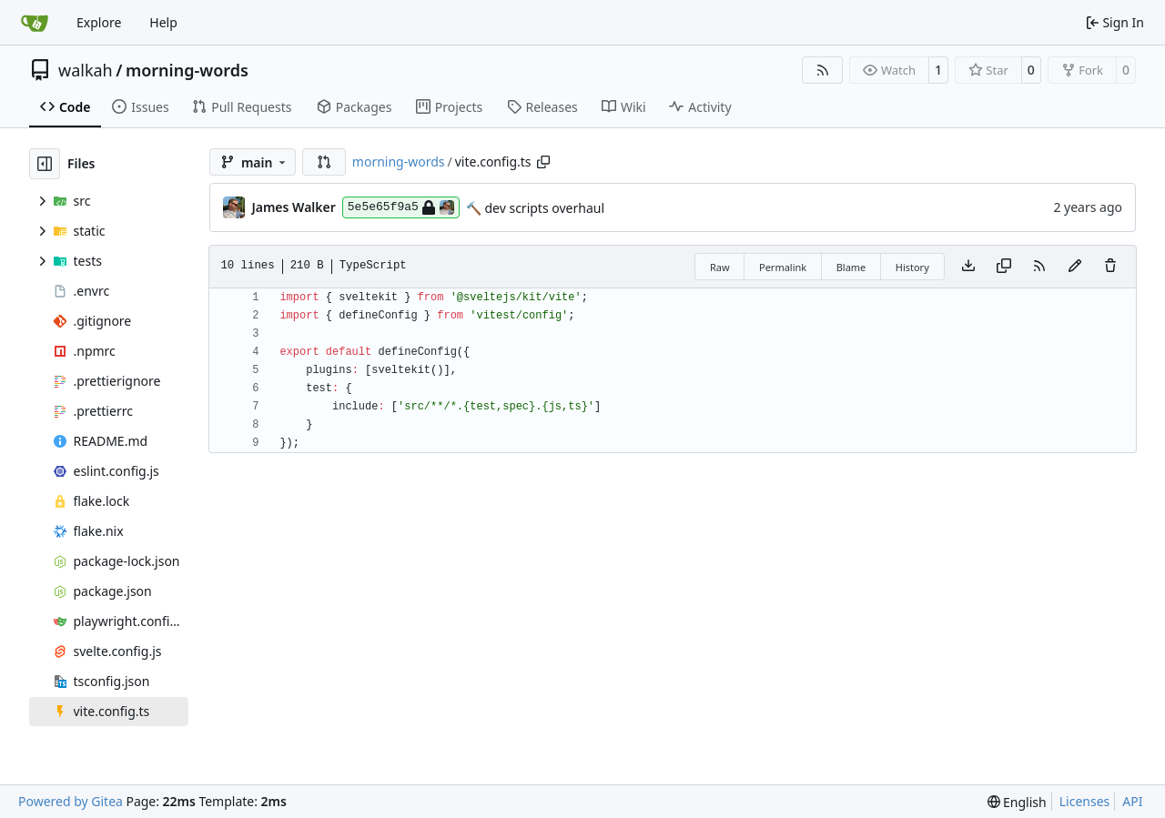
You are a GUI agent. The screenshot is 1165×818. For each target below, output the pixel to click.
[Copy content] (1003, 266)
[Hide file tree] (44, 163)
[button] (324, 162)
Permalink (782, 267)
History (912, 267)
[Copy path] (543, 162)
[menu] (1017, 802)
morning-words (187, 70)
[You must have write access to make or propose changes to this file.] (1110, 266)
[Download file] (968, 266)
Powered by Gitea (70, 801)
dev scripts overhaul (542, 208)
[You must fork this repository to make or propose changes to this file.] (1074, 266)
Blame (851, 267)
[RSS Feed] (823, 70)
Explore (98, 22)
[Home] (34, 22)
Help (163, 22)
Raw (720, 267)
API (1132, 801)
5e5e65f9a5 (401, 207)
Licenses (1084, 801)
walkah (85, 70)
